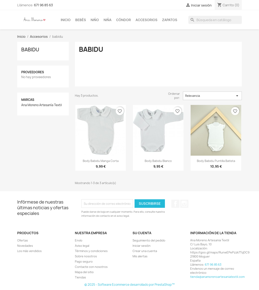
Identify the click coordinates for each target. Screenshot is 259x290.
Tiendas (80, 277)
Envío (78, 240)
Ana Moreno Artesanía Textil (41, 105)
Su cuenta (142, 233)
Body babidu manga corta (101, 161)
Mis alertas (140, 256)
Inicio (66, 20)
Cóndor (123, 20)
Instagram (184, 204)
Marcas (27, 100)
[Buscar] (215, 20)
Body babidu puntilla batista (216, 161)
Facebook (175, 204)
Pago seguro (84, 261)
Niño (95, 20)
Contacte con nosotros (91, 267)
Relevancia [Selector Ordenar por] (212, 95)
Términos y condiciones (91, 251)
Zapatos (169, 20)
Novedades (25, 246)
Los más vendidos (29, 251)
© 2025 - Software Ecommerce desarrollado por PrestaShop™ (129, 284)
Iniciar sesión (142, 246)
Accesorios (146, 20)
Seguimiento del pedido (149, 240)
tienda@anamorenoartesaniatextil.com (217, 277)
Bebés (80, 20)
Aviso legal (82, 246)
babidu (30, 49)
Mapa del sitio (84, 272)
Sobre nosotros (86, 256)
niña (107, 20)
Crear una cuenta (145, 251)
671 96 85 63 (43, 5)
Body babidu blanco (158, 161)
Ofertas (22, 240)
